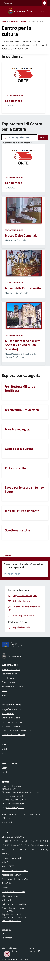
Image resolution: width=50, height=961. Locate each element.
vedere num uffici (17, 796)
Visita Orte (6, 862)
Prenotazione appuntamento (14, 917)
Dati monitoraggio (9, 947)
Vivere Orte (13, 21)
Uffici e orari (7, 818)
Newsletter (7, 937)
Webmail (5, 887)
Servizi (31, 947)
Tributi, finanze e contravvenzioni (16, 730)
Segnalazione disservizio (12, 914)
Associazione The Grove (12, 874)
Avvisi (4, 753)
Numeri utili (7, 822)
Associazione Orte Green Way (15, 879)
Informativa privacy (10, 895)
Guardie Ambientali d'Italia (13, 891)
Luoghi (23, 21)
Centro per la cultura (14, 95)
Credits (15, 951)
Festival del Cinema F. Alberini (15, 870)
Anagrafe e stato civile (11, 709)
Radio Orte (6, 883)
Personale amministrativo (13, 686)
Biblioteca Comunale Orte (13, 836)
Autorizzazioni (8, 713)
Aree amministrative (11, 669)
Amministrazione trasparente (14, 907)
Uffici (4, 694)
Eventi (4, 772)
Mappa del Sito (36, 951)
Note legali (6, 900)
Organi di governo (9, 682)
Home (4, 21)
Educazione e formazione (13, 721)
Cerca (42, 137)
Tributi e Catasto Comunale (13, 734)
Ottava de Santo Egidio (12, 857)
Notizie (5, 749)
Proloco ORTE (8, 866)
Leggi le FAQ (7, 911)
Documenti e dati (9, 673)
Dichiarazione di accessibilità (14, 904)
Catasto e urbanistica (11, 717)
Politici (4, 690)
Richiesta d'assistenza (11, 920)
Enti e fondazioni (9, 677)
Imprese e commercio (11, 726)
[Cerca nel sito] (41, 11)
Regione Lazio (8, 3)
